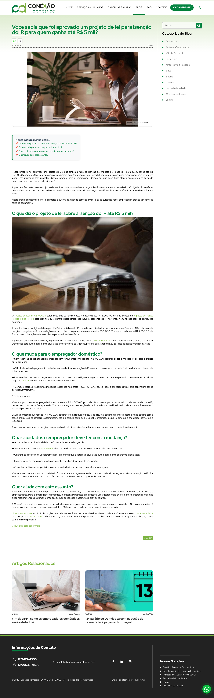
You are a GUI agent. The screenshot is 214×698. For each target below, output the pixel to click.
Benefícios (171, 59)
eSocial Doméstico (175, 53)
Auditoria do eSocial (173, 685)
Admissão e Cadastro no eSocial (179, 674)
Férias (166, 682)
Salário (169, 76)
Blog (139, 7)
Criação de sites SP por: (122, 679)
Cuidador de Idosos (176, 94)
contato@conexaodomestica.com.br (76, 662)
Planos (98, 7)
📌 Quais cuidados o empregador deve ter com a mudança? (44, 151)
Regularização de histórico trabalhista (182, 671)
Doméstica (171, 41)
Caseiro (170, 82)
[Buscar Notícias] (199, 25)
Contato (161, 7)
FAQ (149, 7)
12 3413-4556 (27, 659)
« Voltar (148, 537)
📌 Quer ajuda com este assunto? (31, 154)
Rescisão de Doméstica (175, 678)
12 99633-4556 (28, 665)
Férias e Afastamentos (177, 47)
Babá (168, 70)
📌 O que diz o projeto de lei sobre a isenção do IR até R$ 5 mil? (46, 143)
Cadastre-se (182, 7)
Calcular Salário (119, 7)
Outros (169, 99)
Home (69, 7)
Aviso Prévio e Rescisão (178, 64)
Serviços (83, 7)
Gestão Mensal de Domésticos (178, 667)
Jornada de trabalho (176, 88)
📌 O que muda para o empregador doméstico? (38, 147)
